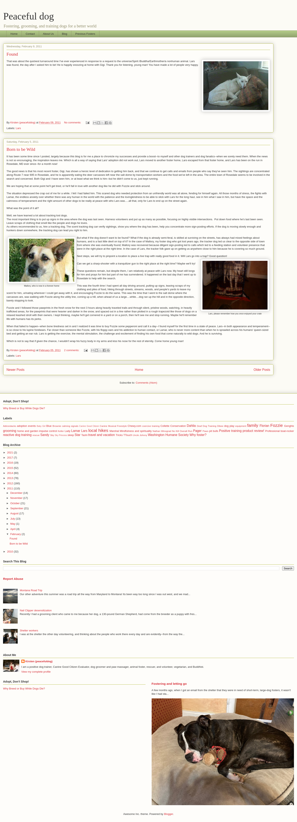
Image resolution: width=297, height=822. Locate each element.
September (17, 508)
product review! (253, 431)
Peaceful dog (28, 16)
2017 (10, 457)
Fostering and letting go (169, 683)
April (13, 529)
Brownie (56, 426)
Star (78, 435)
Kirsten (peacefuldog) (39, 661)
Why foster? (197, 435)
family (252, 425)
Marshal (114, 431)
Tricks (119, 435)
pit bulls (213, 431)
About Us (48, 33)
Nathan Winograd (161, 431)
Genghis (289, 425)
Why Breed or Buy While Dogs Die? (24, 408)
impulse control (48, 431)
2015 (10, 467)
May (13, 523)
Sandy (44, 435)
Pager (197, 431)
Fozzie (276, 425)
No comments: (73, 122)
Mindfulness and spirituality (136, 431)
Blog (64, 33)
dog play (229, 425)
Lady (67, 431)
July (13, 518)
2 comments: (72, 350)
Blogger (168, 814)
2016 (10, 462)
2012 (10, 483)
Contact (30, 33)
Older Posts (262, 369)
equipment (240, 426)
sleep (70, 435)
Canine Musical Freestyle (113, 426)
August (14, 513)
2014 (10, 473)
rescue (36, 435)
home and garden (27, 431)
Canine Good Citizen (89, 426)
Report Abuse (13, 578)
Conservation (178, 425)
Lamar (75, 431)
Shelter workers (29, 630)
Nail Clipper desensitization (36, 610)
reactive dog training (17, 435)
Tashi (84, 435)
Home (14, 33)
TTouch (127, 435)
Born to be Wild (21, 149)
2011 (10, 488)
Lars (18, 128)
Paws (206, 431)
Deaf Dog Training (206, 426)
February (16, 534)
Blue (49, 425)
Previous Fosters (85, 33)
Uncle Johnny (140, 435)
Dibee (220, 426)
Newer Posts (15, 369)
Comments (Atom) (146, 382)
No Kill (175, 431)
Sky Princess (61, 435)
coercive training (151, 426)
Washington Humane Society (168, 435)
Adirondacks (9, 426)
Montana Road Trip (31, 590)
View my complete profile (36, 671)
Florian (264, 425)
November (16, 497)
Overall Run (186, 431)
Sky (52, 435)
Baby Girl (41, 426)
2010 (10, 551)
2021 (10, 452)
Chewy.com (134, 425)
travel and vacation (101, 435)
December (16, 492)
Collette (164, 425)
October (15, 503)
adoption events (26, 425)
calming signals (70, 426)
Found (12, 54)
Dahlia (191, 425)
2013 (10, 478)
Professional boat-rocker (279, 431)
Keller (61, 431)
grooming (9, 431)
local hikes (98, 430)
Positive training (230, 431)
